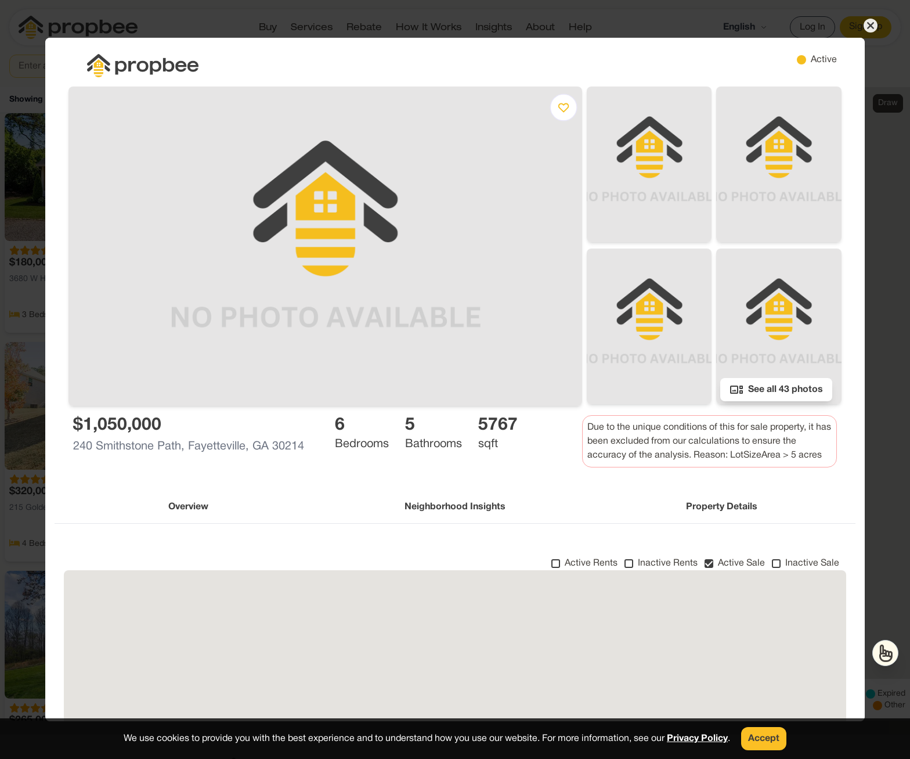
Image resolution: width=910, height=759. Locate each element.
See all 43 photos (776, 390)
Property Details (721, 507)
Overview (188, 507)
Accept (763, 739)
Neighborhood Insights (455, 507)
